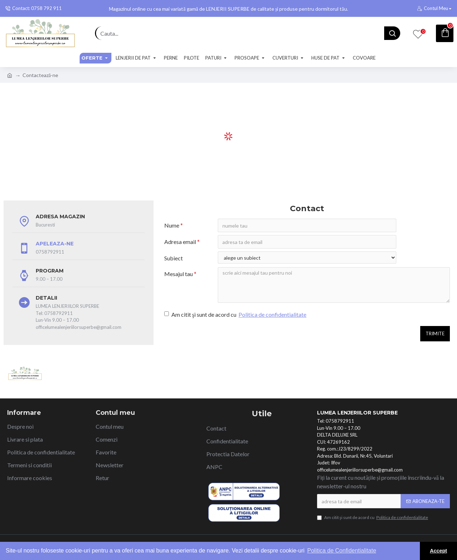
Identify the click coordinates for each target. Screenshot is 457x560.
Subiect (173, 258)
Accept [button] (438, 551)
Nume (171, 225)
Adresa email (180, 241)
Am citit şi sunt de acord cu (235, 314)
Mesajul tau (178, 273)
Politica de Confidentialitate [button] (341, 551)
